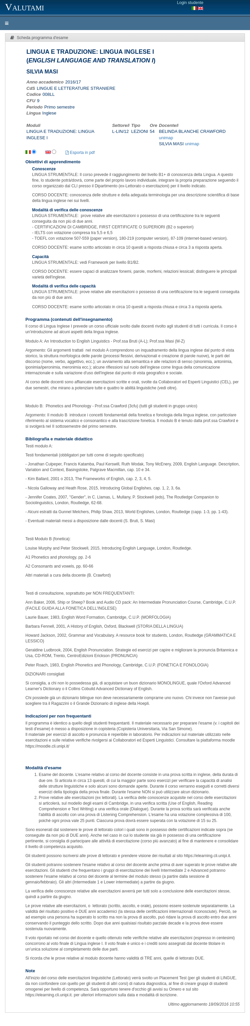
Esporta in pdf (80, 152)
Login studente (190, 2)
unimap (166, 137)
